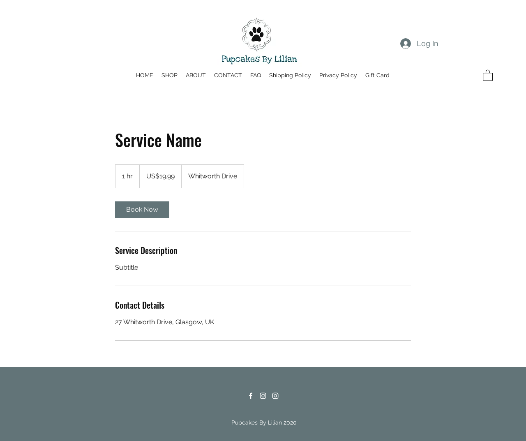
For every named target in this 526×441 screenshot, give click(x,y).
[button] (488, 75)
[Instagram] (263, 396)
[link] (142, 209)
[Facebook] (251, 396)
